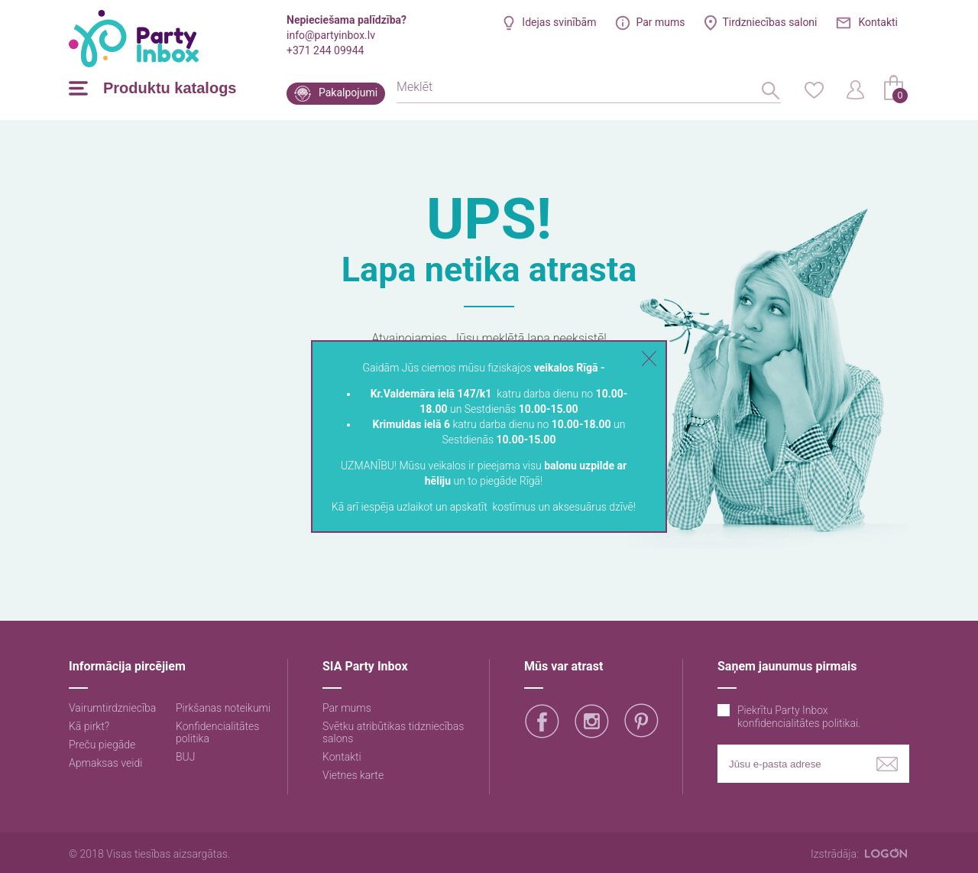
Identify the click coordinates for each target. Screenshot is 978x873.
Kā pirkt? (89, 726)
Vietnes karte (353, 775)
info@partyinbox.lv (331, 35)
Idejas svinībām (559, 22)
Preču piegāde (102, 744)
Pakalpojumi (348, 92)
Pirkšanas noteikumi (223, 708)
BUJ (186, 757)
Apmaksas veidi (105, 763)
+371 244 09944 (325, 50)
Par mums (660, 22)
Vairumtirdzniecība (112, 708)
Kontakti (878, 22)
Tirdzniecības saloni (769, 22)
